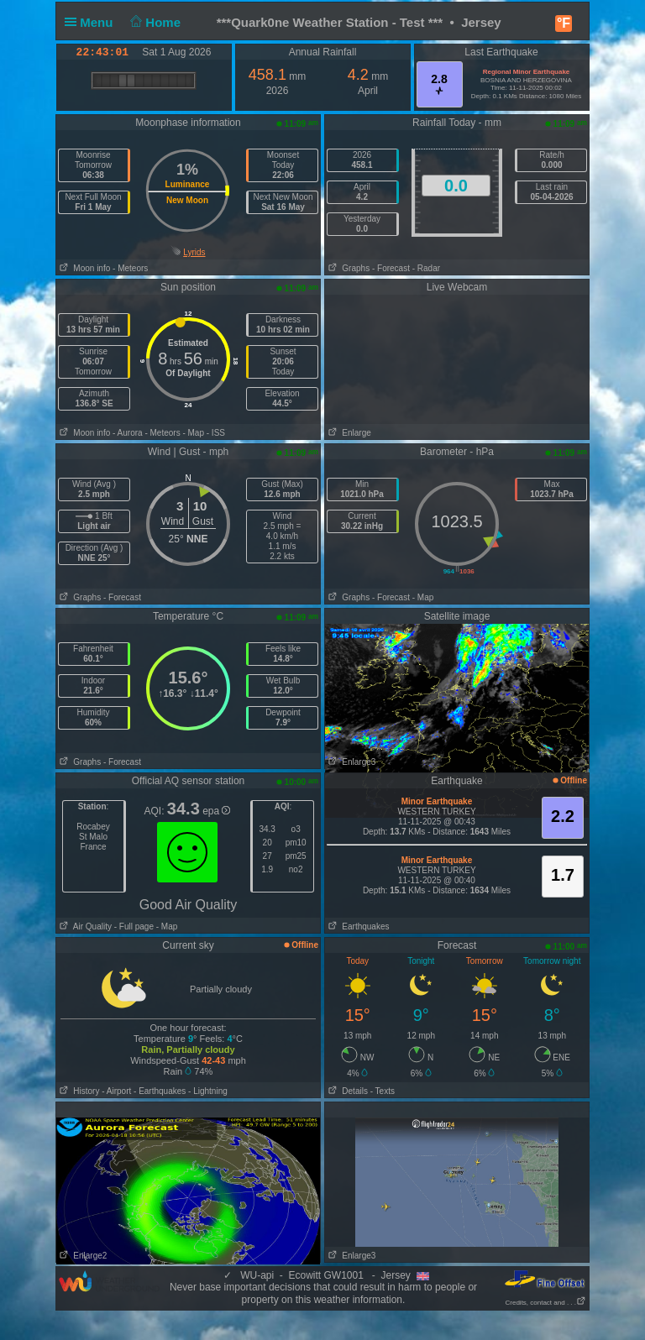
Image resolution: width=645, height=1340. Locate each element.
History (77, 1091)
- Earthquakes (160, 1091)
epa (216, 811)
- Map (193, 432)
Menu (92, 22)
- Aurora (128, 432)
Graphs (347, 268)
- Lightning (208, 1091)
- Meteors (130, 268)
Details (346, 1091)
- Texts (382, 1091)
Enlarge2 (81, 1255)
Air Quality (84, 926)
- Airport (116, 1091)
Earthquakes (357, 926)
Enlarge (348, 432)
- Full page (134, 926)
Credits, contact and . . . (546, 1302)
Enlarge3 (350, 762)
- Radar (426, 268)
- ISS (216, 432)
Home (154, 22)
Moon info (83, 268)
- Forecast (391, 268)
